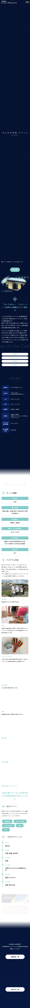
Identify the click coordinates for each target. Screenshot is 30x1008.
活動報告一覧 (15, 957)
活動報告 (15, 361)
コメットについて (15, 357)
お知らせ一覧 (15, 989)
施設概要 (15, 354)
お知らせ (15, 365)
